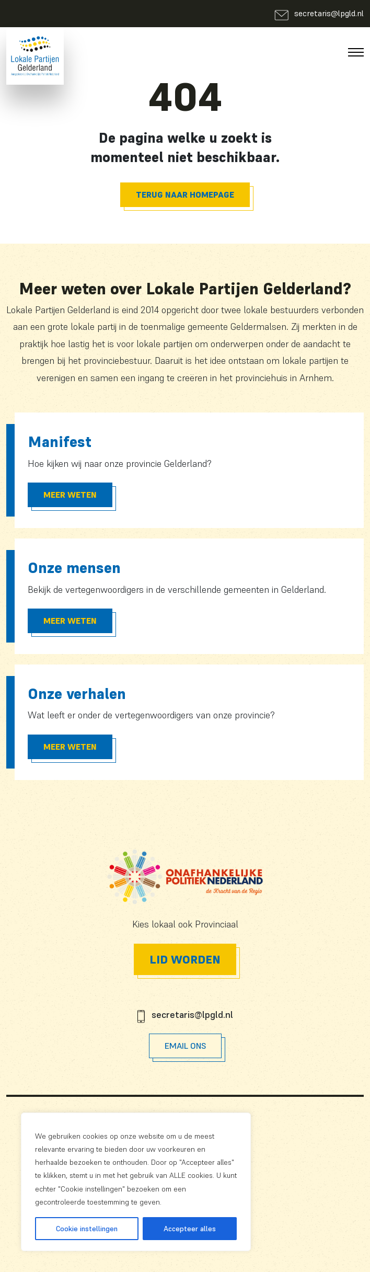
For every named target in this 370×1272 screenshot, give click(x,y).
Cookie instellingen (87, 1228)
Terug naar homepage (185, 194)
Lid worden (185, 959)
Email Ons (185, 1045)
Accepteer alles (190, 1228)
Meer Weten (70, 494)
